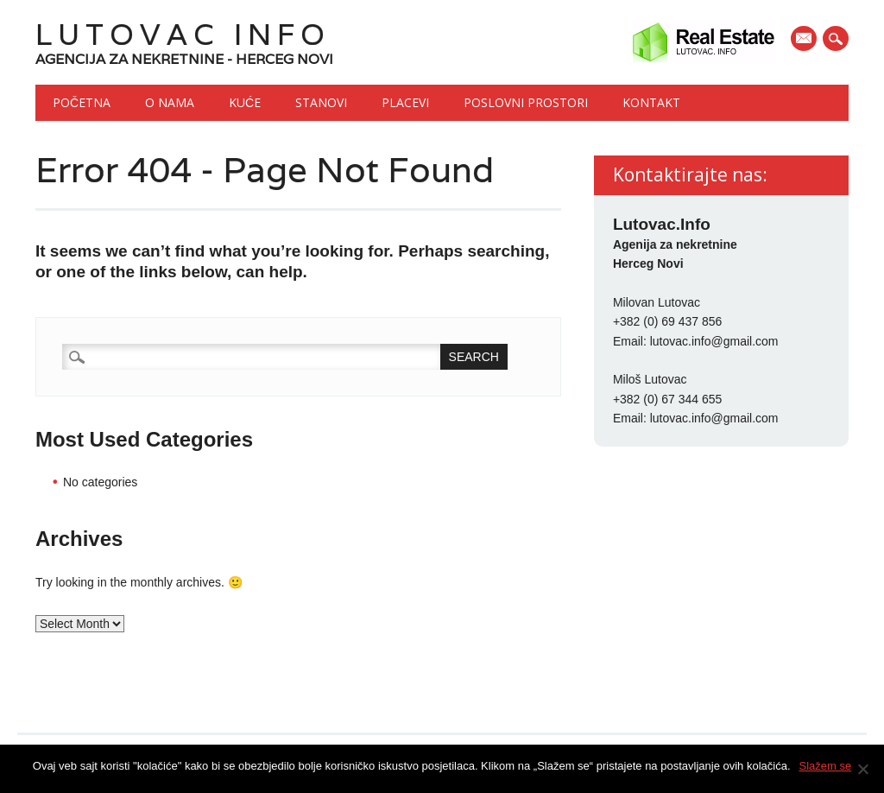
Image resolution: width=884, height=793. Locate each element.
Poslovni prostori (526, 102)
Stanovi (321, 102)
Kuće (245, 102)
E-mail (805, 40)
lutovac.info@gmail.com (714, 341)
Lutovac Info (183, 34)
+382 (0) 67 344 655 (668, 399)
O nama (169, 102)
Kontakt (651, 102)
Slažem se (825, 765)
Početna (81, 102)
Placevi (405, 102)
